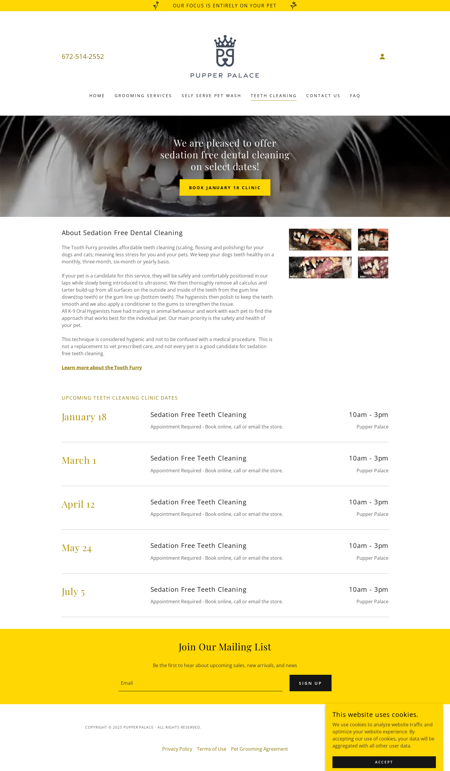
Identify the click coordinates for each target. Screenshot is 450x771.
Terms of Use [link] (211, 749)
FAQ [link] (355, 95)
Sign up (310, 683)
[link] (224, 56)
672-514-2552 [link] (83, 56)
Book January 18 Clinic (225, 187)
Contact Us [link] (323, 95)
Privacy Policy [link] (177, 749)
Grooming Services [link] (143, 95)
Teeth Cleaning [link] (274, 95)
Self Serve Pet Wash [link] (212, 95)
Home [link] (97, 95)
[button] (382, 56)
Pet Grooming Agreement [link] (259, 749)
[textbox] (200, 683)
